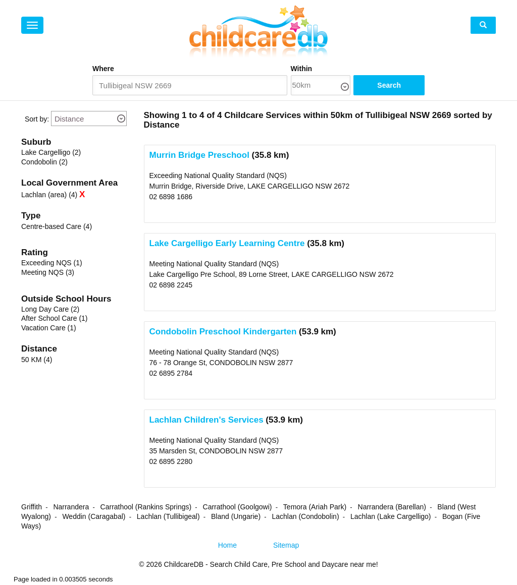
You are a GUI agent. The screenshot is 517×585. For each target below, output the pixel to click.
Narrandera (71, 507)
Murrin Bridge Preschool (199, 155)
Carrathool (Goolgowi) (237, 507)
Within (310, 69)
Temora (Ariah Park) (314, 507)
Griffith (31, 507)
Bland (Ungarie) (236, 517)
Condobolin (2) (44, 162)
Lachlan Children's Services (206, 420)
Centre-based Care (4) (56, 227)
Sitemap (286, 546)
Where (103, 69)
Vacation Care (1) (48, 328)
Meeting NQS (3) (47, 273)
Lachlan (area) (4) (49, 195)
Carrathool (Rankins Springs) (146, 507)
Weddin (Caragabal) (93, 517)
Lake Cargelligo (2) (51, 153)
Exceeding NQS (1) (51, 263)
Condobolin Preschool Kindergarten (223, 332)
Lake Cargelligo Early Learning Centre (227, 244)
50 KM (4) (36, 360)
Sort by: (37, 119)
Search (394, 86)
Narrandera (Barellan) (392, 507)
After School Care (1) (54, 319)
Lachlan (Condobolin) (305, 517)
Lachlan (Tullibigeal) (168, 517)
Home (227, 546)
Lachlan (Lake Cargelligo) (390, 517)
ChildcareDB (184, 565)
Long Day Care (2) (50, 310)
